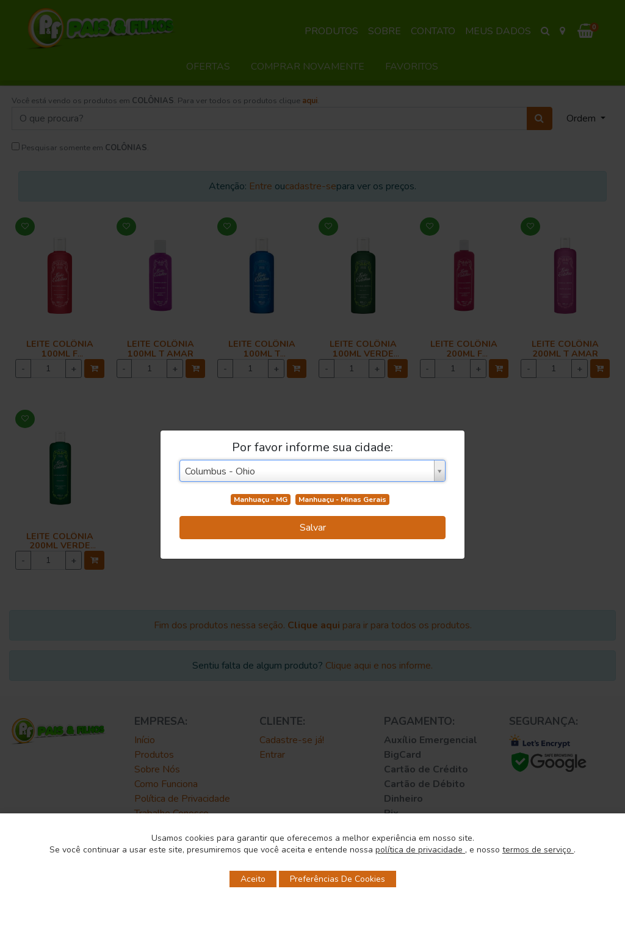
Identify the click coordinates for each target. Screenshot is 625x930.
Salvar (313, 527)
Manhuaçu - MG (260, 499)
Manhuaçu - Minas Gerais (342, 499)
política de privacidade (420, 850)
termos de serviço (538, 850)
